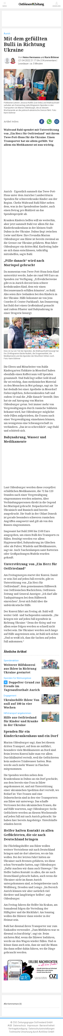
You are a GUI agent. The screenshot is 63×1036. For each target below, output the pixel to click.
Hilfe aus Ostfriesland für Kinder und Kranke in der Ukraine (21, 721)
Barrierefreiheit (47, 1025)
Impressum (32, 1025)
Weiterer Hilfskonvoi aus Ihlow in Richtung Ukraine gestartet (20, 668)
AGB (10, 1025)
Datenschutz (19, 1025)
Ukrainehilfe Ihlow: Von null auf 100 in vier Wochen (21, 703)
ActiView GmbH (46, 1031)
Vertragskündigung (17, 1028)
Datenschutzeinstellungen (42, 1028)
